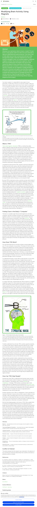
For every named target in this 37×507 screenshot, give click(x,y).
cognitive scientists (21, 192)
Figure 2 (4, 292)
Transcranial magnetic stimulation (10, 146)
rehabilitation (5, 383)
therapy (25, 381)
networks (27, 218)
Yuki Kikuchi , (4, 487)
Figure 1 (15, 100)
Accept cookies (18, 504)
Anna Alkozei (4, 481)
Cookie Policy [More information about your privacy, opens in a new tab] (21, 497)
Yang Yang (10, 487)
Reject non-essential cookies (18, 502)
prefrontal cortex (30, 384)
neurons (5, 95)
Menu (34, 4)
